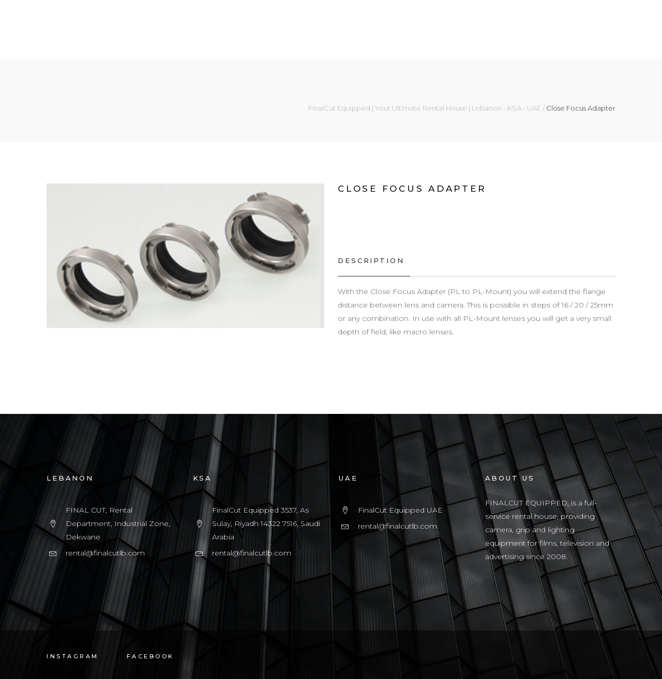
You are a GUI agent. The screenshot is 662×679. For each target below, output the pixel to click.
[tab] (374, 260)
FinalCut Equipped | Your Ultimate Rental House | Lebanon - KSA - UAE (424, 108)
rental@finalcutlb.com (105, 553)
